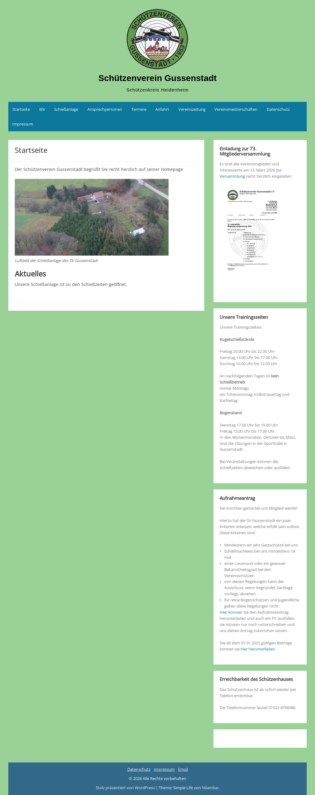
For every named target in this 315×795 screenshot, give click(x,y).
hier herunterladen (258, 649)
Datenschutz (278, 109)
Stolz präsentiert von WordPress (126, 787)
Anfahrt (162, 109)
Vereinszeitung (191, 109)
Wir (42, 109)
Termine (138, 109)
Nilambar (210, 787)
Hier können (231, 612)
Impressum (22, 124)
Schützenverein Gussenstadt (157, 78)
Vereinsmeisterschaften (235, 109)
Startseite (21, 109)
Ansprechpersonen (104, 109)
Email (183, 769)
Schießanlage (66, 109)
